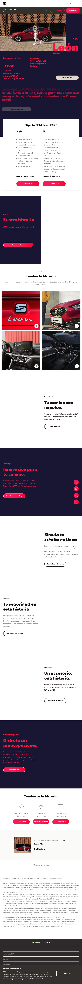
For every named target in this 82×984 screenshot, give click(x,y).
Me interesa (73, 10)
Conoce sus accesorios (55, 700)
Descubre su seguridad (14, 633)
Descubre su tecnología (14, 496)
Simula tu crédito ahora (55, 564)
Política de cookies (38, 978)
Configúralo (57, 10)
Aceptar (67, 973)
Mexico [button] (36, 942)
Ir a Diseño (39, 849)
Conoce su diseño (18, 245)
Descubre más (55, 426)
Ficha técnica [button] (67, 77)
